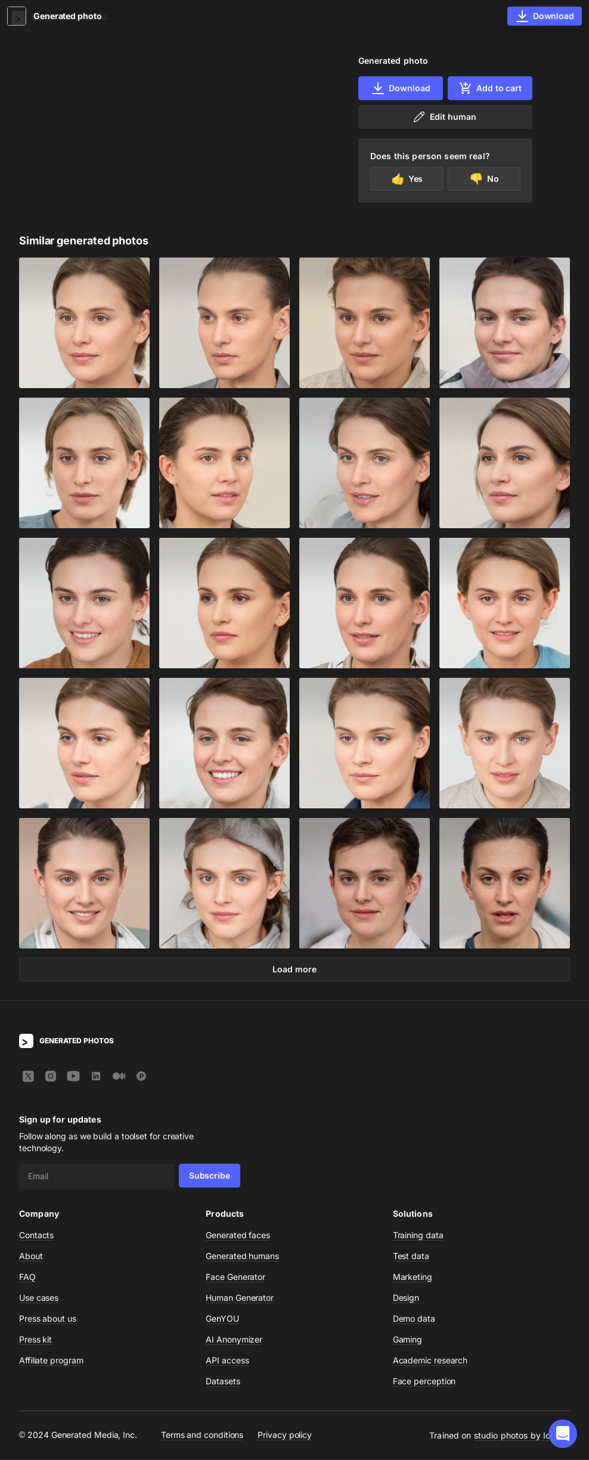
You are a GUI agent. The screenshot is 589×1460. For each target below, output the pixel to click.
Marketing (412, 1277)
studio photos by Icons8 (522, 1436)
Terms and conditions (202, 1436)
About (31, 1256)
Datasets (223, 1382)
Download (400, 88)
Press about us (47, 1319)
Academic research (430, 1361)
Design (406, 1298)
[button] (562, 1433)
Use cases (38, 1298)
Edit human (444, 117)
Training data (418, 1235)
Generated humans (242, 1256)
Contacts (36, 1235)
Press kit (35, 1340)
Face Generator (235, 1277)
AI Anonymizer (234, 1340)
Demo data (414, 1319)
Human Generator (240, 1298)
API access (227, 1361)
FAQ (27, 1277)
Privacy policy (285, 1436)
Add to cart (490, 88)
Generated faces (238, 1235)
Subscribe (209, 1176)
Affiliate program (51, 1361)
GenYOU (222, 1319)
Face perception (424, 1382)
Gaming (408, 1340)
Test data (411, 1256)
